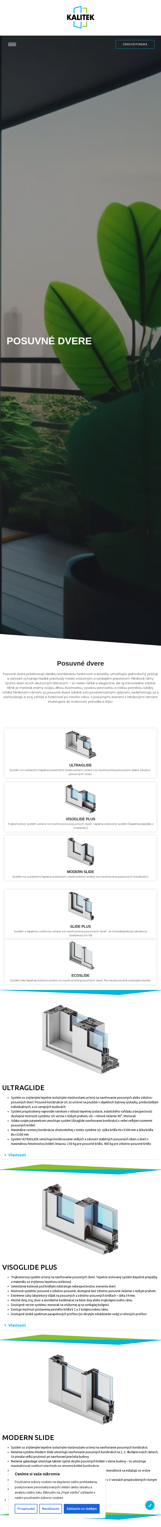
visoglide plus (80, 855)
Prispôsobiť (26, 1509)
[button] (80, 1155)
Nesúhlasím (50, 1509)
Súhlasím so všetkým (82, 1509)
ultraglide (80, 802)
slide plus (80, 964)
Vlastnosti (17, 1155)
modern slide (80, 906)
